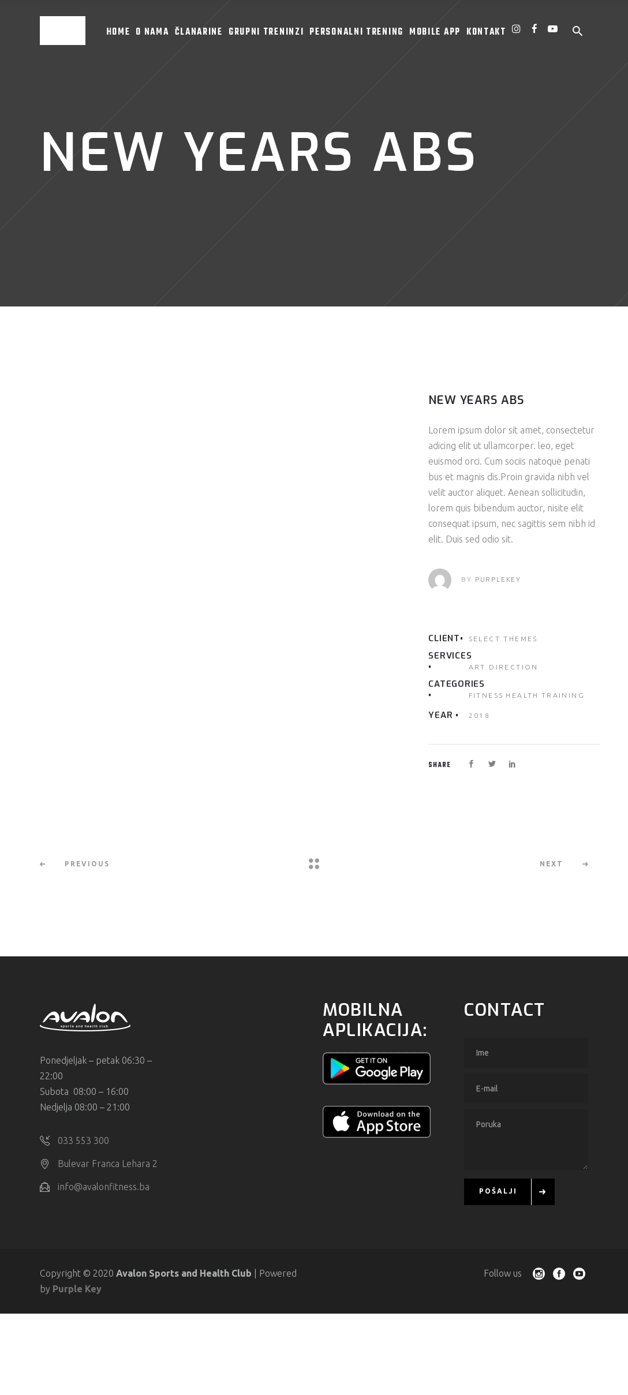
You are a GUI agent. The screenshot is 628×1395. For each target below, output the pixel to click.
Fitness (486, 695)
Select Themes (503, 638)
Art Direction (504, 667)
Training (563, 695)
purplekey (498, 579)
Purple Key (77, 1289)
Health (522, 695)
